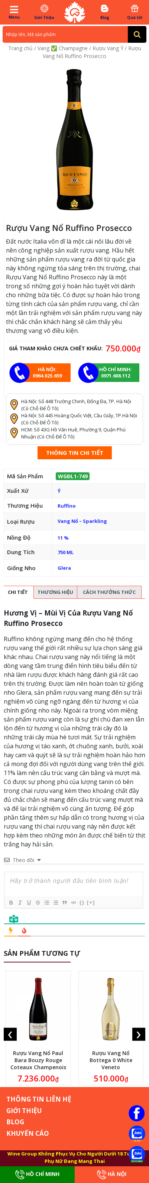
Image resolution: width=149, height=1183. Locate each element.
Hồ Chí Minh (37, 1174)
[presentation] (10, 1034)
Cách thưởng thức (109, 592)
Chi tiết (18, 592)
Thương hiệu (55, 592)
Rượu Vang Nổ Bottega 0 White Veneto (111, 1060)
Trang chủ (20, 48)
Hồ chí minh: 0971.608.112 (115, 372)
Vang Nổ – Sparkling (82, 521)
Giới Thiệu (44, 12)
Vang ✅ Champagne (63, 48)
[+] (91, 902)
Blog (104, 12)
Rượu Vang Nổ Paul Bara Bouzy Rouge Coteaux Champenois (38, 1060)
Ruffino (67, 505)
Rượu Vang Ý (108, 48)
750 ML (66, 552)
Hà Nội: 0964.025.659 (47, 372)
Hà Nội (111, 1174)
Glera (64, 568)
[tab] (18, 592)
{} (82, 902)
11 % (63, 537)
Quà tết (134, 12)
